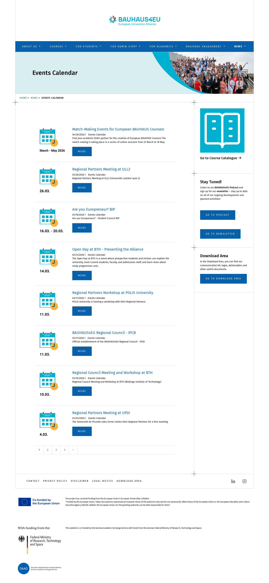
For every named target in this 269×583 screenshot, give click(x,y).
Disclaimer (80, 481)
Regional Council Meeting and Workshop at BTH (112, 372)
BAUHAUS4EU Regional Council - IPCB (104, 332)
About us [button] (30, 46)
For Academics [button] (162, 46)
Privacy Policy (55, 481)
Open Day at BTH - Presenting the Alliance (107, 249)
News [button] (239, 46)
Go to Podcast (218, 215)
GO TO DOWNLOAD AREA (223, 278)
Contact (33, 481)
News (34, 97)
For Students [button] (87, 46)
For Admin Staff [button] (124, 46)
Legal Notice (102, 481)
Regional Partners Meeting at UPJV (101, 412)
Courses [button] (57, 46)
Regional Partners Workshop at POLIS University (112, 292)
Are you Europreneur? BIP (93, 209)
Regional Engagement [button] (204, 46)
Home (23, 97)
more (82, 151)
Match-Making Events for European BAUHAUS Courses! (118, 129)
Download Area (129, 481)
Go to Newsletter (220, 233)
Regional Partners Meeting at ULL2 (101, 169)
